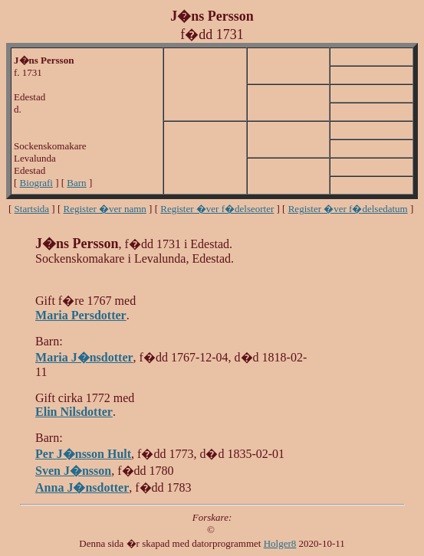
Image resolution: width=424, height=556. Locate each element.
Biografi (36, 182)
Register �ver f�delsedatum (348, 208)
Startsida (32, 208)
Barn (76, 182)
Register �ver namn (105, 208)
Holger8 (280, 543)
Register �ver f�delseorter (217, 208)
